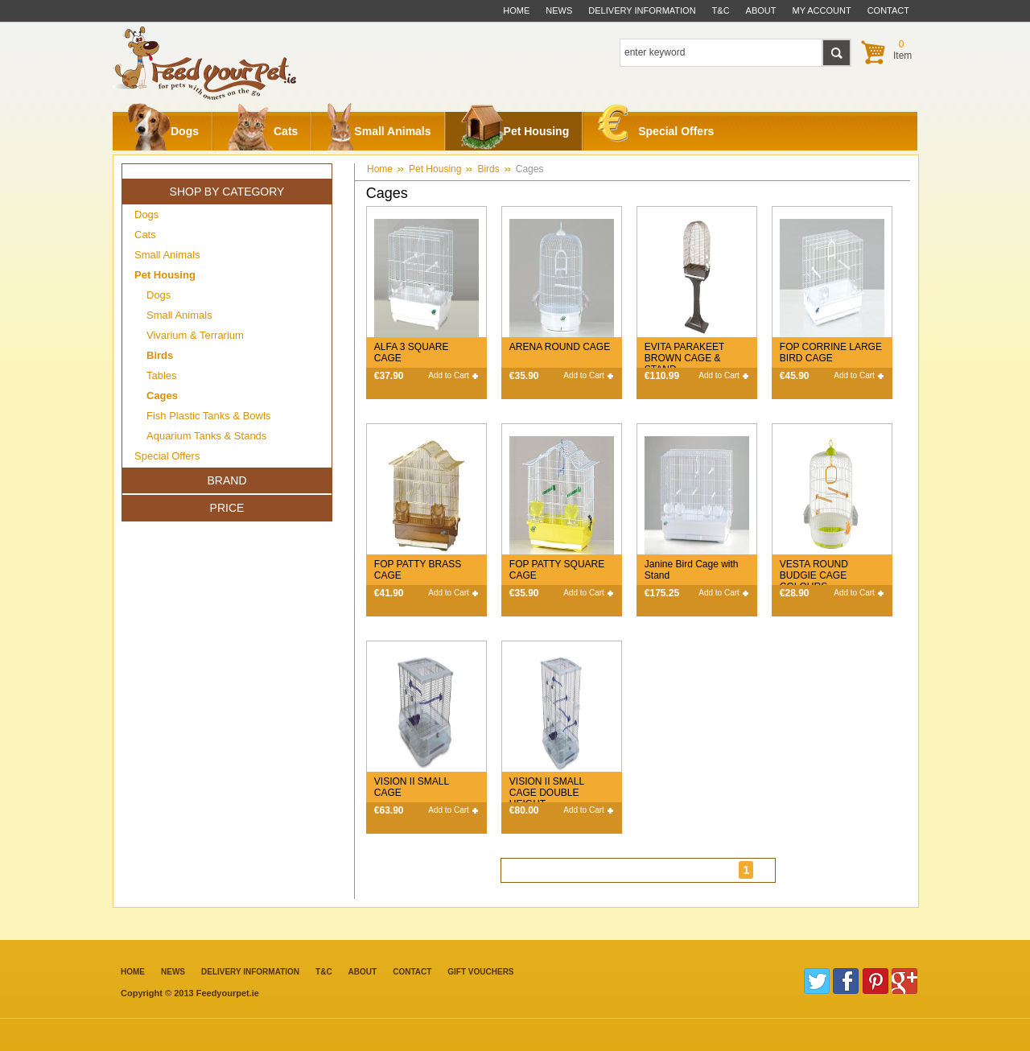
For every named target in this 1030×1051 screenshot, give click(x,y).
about (761, 10)
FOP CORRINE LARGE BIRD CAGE (831, 352)
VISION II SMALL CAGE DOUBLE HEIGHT (546, 793)
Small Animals (379, 131)
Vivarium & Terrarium (195, 335)
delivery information (641, 10)
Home (516, 10)
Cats (263, 131)
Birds (488, 169)
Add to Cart (448, 375)
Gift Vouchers (480, 971)
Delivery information (250, 971)
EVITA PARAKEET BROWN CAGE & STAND (684, 358)
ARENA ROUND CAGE (559, 346)
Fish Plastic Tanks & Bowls (208, 416)
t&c (721, 10)
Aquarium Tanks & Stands (206, 436)
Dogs (163, 131)
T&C (323, 971)
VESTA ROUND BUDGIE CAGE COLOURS (814, 575)
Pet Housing (515, 131)
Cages (530, 169)
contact (888, 10)
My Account (822, 10)
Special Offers (656, 127)
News (559, 10)
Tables (161, 375)
